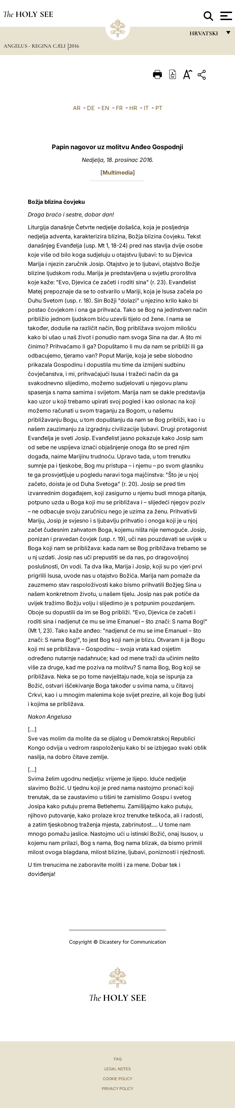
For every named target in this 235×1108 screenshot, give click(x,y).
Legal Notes (117, 1068)
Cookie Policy (117, 1078)
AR (76, 107)
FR (119, 107)
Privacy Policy (117, 1088)
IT (146, 107)
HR (133, 107)
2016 (74, 46)
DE (91, 107)
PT (158, 107)
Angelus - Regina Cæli (35, 46)
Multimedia (118, 172)
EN (105, 107)
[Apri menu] (225, 16)
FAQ (118, 1059)
